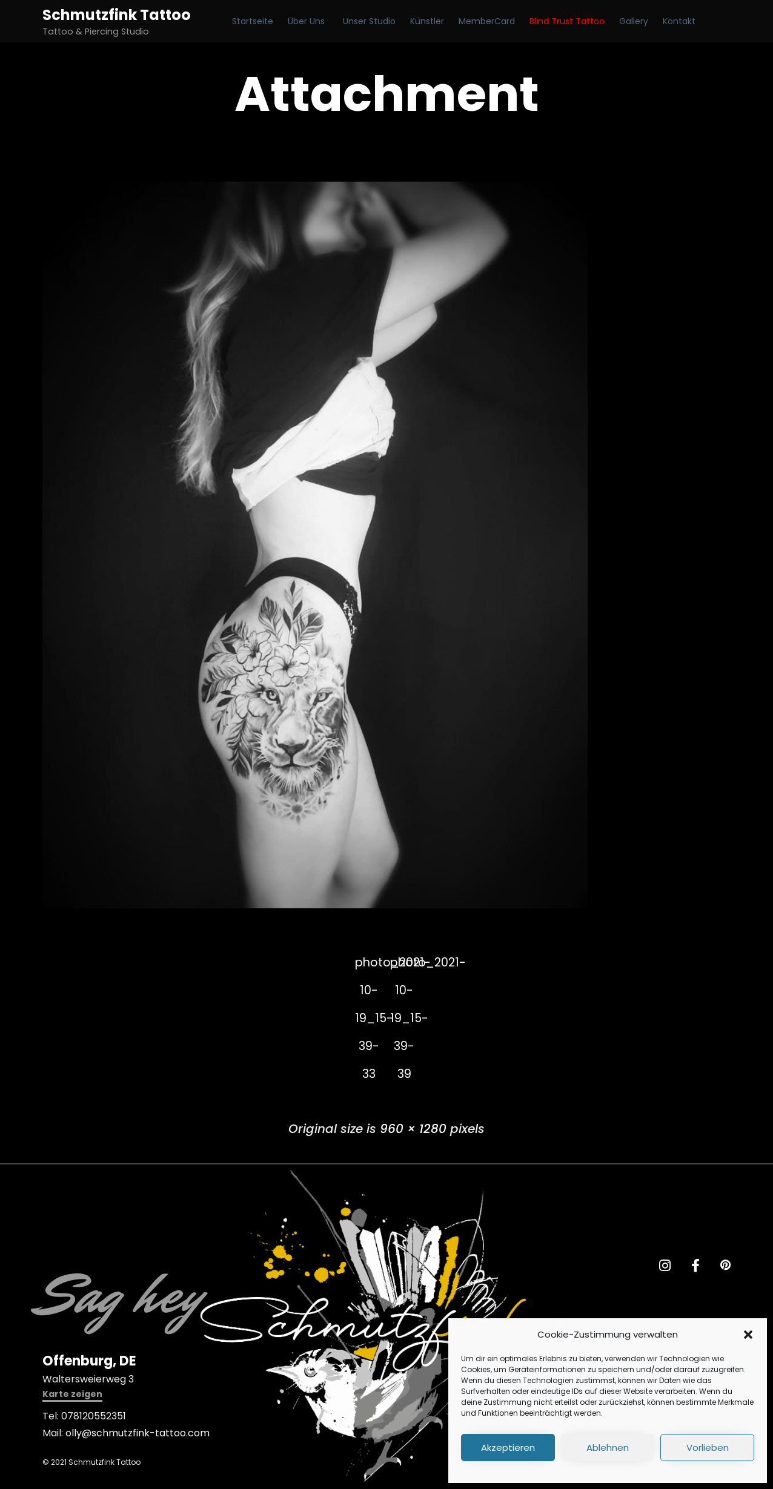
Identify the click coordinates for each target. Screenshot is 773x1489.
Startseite (252, 21)
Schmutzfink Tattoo (116, 15)
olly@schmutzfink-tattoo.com (137, 1434)
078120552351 (93, 1417)
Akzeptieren (508, 1447)
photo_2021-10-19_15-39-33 (368, 966)
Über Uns (306, 21)
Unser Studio (369, 21)
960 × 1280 (413, 1129)
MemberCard (487, 21)
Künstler (427, 21)
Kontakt (679, 21)
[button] (748, 1335)
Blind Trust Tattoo (567, 21)
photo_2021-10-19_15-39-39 (405, 966)
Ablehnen (607, 1447)
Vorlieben (707, 1447)
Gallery (633, 21)
